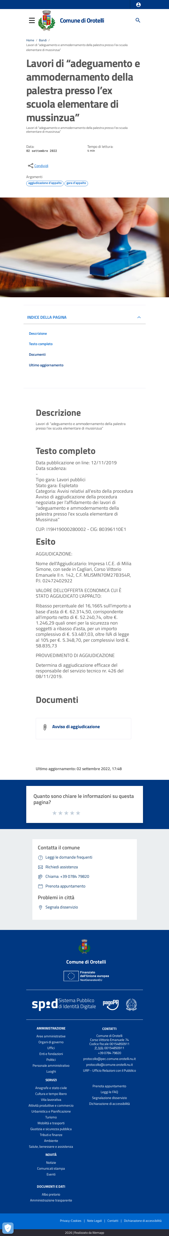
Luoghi (51, 1071)
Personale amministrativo (51, 1065)
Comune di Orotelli (82, 20)
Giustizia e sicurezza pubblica (51, 1128)
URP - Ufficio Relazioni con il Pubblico (109, 1070)
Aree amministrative (51, 1036)
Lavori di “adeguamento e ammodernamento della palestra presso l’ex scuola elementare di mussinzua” (77, 47)
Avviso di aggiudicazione (76, 726)
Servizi (51, 1080)
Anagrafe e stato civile (51, 1087)
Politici (51, 1059)
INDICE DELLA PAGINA (47, 317)
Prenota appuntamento (109, 1086)
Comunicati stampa (51, 1168)
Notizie (51, 1162)
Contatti (109, 1028)
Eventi (51, 1174)
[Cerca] (138, 20)
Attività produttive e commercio (51, 1105)
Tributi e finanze (51, 1134)
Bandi (43, 40)
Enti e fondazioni (51, 1053)
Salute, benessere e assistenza (51, 1146)
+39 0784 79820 (109, 1052)
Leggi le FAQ (109, 1091)
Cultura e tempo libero (51, 1093)
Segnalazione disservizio (109, 1097)
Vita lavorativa (51, 1099)
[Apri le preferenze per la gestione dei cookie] (8, 1228)
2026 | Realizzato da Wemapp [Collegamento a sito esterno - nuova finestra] (84, 1233)
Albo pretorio (51, 1194)
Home (30, 40)
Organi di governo (51, 1042)
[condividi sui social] (37, 165)
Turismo (51, 1117)
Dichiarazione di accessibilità (109, 1103)
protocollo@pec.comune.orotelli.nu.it (109, 1058)
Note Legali (94, 1220)
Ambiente (51, 1140)
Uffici (51, 1047)
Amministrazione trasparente (51, 1200)
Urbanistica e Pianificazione (51, 1111)
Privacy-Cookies (70, 1220)
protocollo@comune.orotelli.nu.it (109, 1064)
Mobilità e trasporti (51, 1123)
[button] (138, 4)
